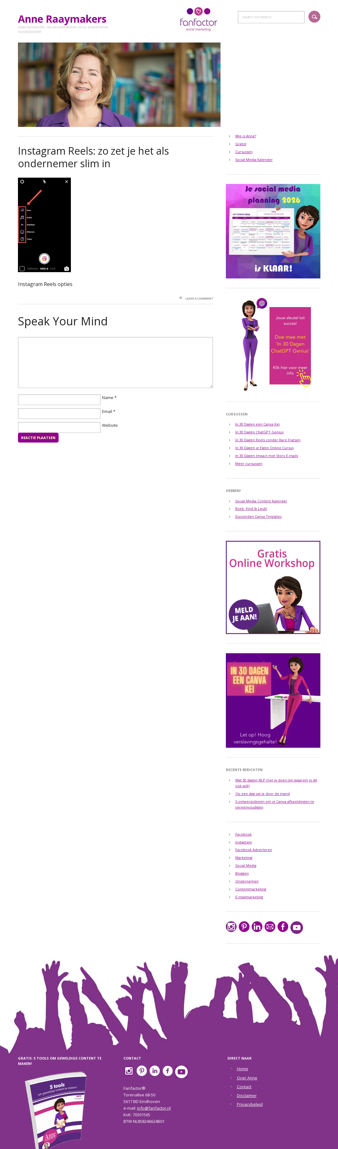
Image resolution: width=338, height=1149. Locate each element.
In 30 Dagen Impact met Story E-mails (266, 455)
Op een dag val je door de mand (262, 793)
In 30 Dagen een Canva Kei (257, 424)
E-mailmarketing (249, 897)
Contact (244, 1086)
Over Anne (247, 1078)
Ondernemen (247, 881)
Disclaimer (247, 1095)
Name (107, 397)
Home (242, 1069)
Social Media (245, 865)
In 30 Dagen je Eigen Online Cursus (264, 447)
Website (110, 425)
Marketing (243, 857)
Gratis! (240, 143)
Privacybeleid (250, 1104)
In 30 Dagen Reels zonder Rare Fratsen (268, 439)
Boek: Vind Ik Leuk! (251, 508)
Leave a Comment (199, 298)
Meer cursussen (248, 463)
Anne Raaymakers (65, 19)
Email (107, 411)
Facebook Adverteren (253, 849)
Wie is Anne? (245, 136)
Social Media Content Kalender (261, 501)
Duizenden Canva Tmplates (258, 516)
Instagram (243, 842)
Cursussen (244, 151)
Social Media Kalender (254, 159)
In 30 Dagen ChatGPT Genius (259, 432)
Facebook (243, 834)
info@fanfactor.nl (154, 1108)
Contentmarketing (250, 889)
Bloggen (242, 873)
